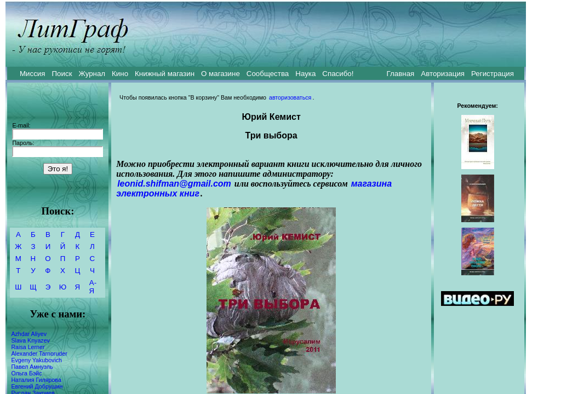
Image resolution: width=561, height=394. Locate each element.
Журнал (91, 73)
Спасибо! (337, 73)
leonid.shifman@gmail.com (174, 183)
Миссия (32, 73)
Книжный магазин (164, 73)
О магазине (220, 73)
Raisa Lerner (27, 347)
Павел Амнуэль (32, 366)
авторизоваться (290, 97)
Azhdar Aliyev (29, 334)
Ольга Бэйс (26, 373)
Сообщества (268, 73)
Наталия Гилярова (36, 379)
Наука (305, 73)
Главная (401, 73)
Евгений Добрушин (36, 386)
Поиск (62, 73)
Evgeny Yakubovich (36, 360)
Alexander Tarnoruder (39, 353)
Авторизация (443, 73)
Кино (120, 73)
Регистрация (492, 73)
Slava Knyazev (30, 340)
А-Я (92, 287)
